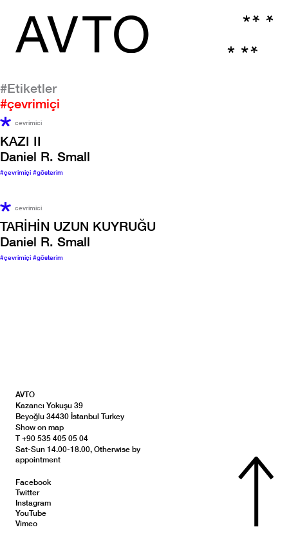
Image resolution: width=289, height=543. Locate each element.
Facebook (33, 482)
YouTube (30, 513)
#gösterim (48, 172)
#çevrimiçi (16, 172)
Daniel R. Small (45, 148)
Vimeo (26, 523)
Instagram (33, 503)
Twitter (27, 492)
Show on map (39, 427)
